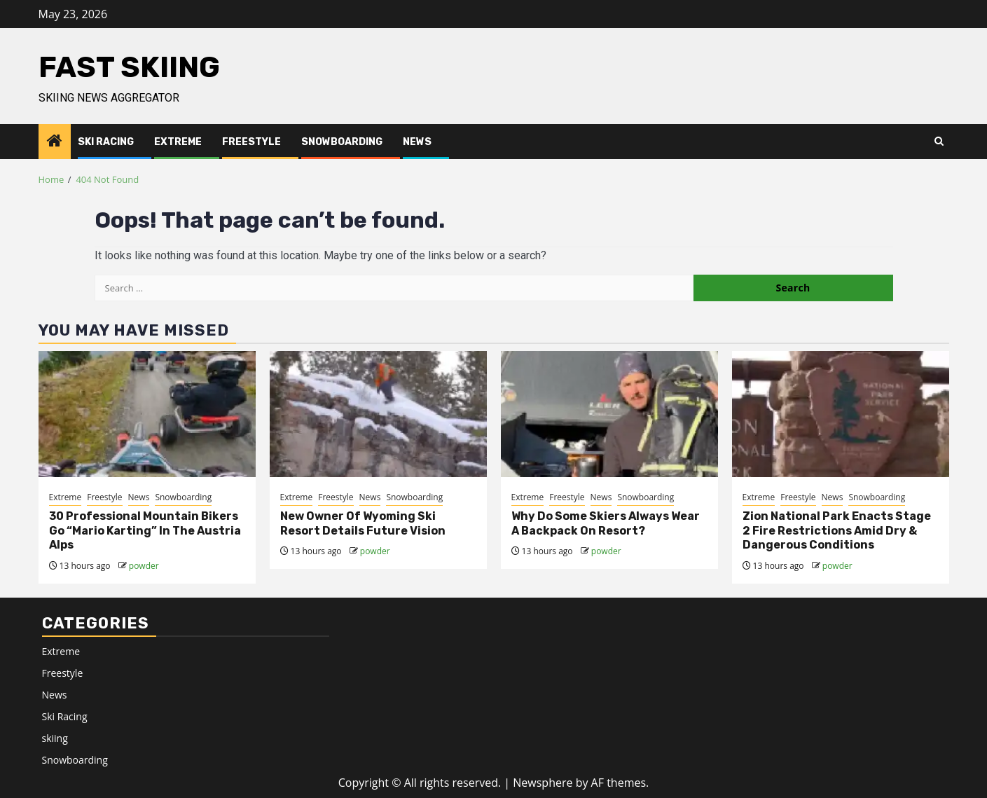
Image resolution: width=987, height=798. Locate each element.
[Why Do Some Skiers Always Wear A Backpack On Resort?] (609, 414)
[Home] (54, 141)
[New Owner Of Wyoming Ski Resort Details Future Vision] (378, 414)
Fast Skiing (129, 67)
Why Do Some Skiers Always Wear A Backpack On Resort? (605, 523)
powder (144, 566)
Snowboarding (341, 142)
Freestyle (251, 142)
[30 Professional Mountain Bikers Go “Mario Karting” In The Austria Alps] (147, 414)
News (417, 142)
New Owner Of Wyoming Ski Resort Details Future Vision (363, 523)
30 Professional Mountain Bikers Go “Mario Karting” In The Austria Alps (145, 530)
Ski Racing (106, 142)
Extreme (178, 142)
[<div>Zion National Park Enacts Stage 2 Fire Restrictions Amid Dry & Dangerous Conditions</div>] (840, 414)
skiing (55, 738)
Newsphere (542, 782)
